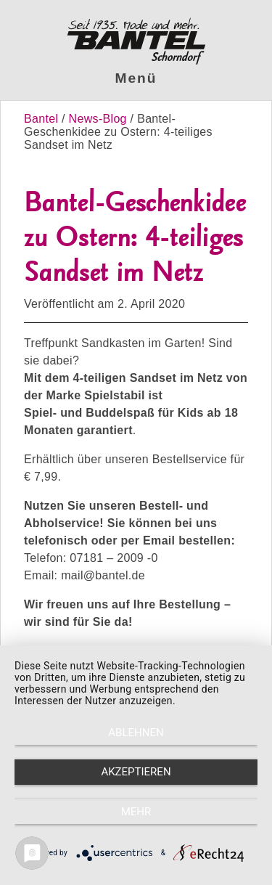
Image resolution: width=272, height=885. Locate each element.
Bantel (43, 119)
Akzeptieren (135, 771)
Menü (136, 78)
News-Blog (98, 119)
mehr (136, 811)
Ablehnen (135, 732)
